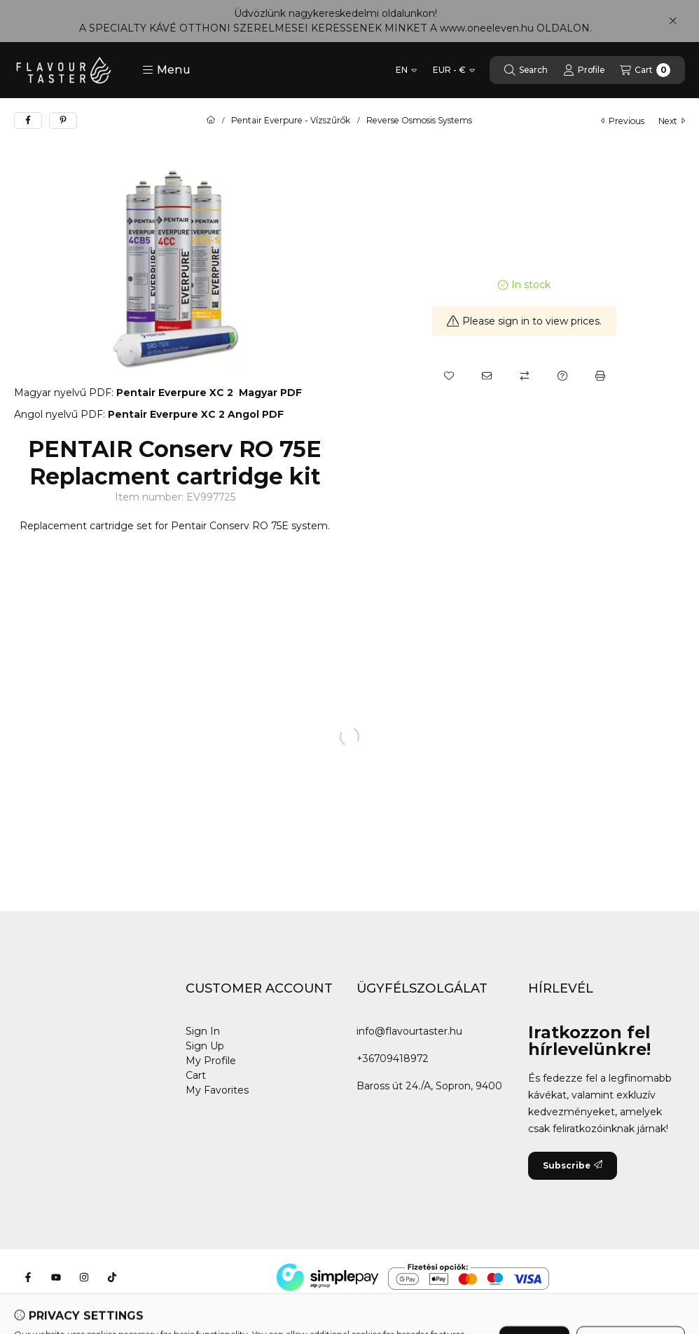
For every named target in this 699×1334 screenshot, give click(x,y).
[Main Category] (211, 120)
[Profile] (583, 70)
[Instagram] (84, 1277)
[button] (166, 70)
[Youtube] (56, 1277)
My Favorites (217, 1090)
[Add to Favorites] (449, 376)
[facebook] (28, 120)
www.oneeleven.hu (487, 28)
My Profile (211, 1060)
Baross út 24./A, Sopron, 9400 (429, 1086)
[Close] (672, 21)
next (671, 121)
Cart (196, 1075)
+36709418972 (393, 1058)
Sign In (203, 1031)
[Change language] (406, 70)
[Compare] (525, 376)
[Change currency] (454, 70)
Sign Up (205, 1046)
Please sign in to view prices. (524, 321)
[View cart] (645, 70)
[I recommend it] (487, 376)
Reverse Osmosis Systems (419, 120)
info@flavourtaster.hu (409, 1031)
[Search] (526, 70)
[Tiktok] (112, 1277)
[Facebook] (28, 1277)
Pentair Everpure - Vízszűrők (290, 120)
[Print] (600, 376)
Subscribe (572, 1165)
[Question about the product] (562, 376)
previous (622, 121)
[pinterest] (63, 120)
